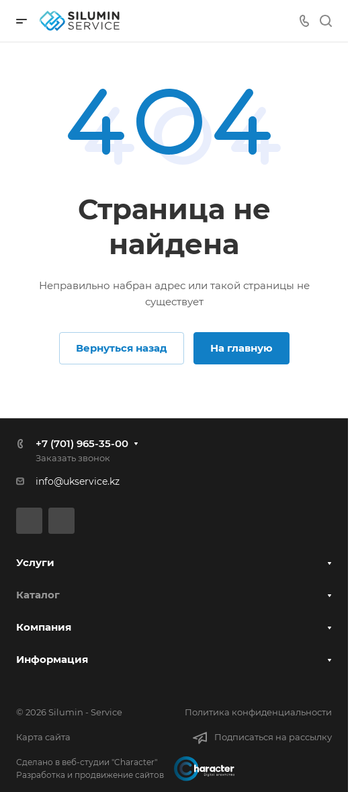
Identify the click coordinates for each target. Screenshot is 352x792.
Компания (43, 627)
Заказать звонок (73, 457)
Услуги (35, 562)
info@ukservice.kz (78, 481)
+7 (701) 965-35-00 (82, 443)
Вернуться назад (121, 348)
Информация (52, 659)
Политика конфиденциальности (258, 712)
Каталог (38, 594)
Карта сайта (43, 736)
